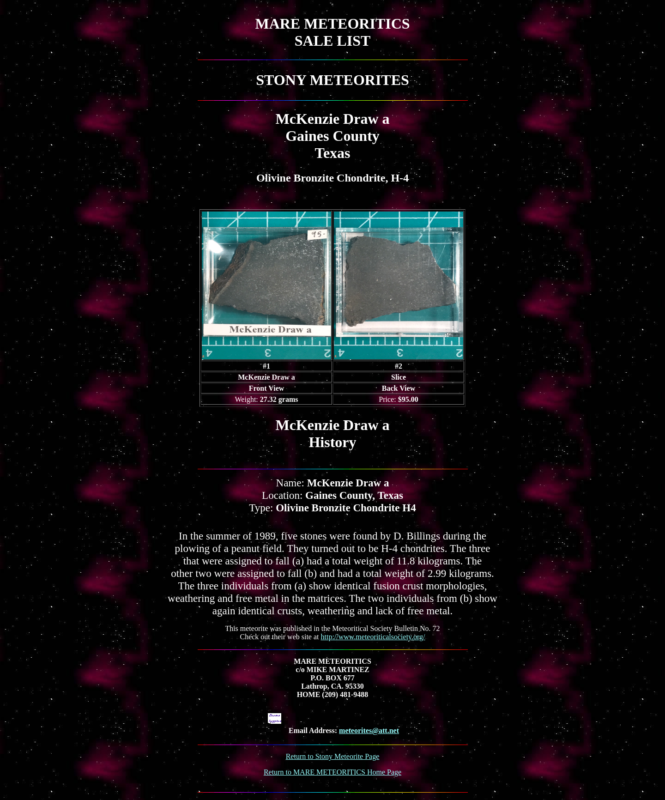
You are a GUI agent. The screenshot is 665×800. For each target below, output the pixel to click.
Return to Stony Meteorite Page (333, 756)
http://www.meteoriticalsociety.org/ (373, 637)
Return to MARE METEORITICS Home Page (332, 772)
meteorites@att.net (369, 730)
